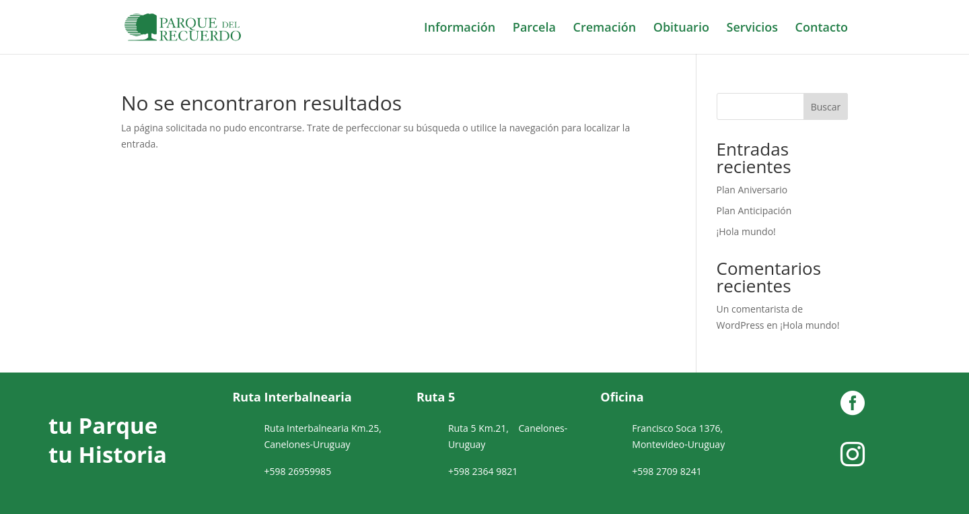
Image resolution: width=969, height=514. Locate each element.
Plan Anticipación (754, 210)
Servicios (752, 28)
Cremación (605, 28)
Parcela (534, 28)
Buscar (826, 106)
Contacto (821, 28)
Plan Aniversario (752, 189)
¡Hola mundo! (746, 231)
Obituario (681, 28)
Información (459, 28)
